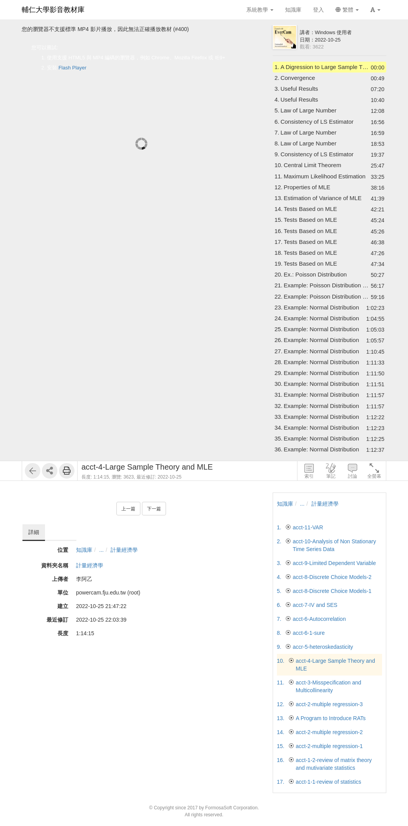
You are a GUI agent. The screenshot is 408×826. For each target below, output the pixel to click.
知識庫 (84, 550)
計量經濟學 (124, 550)
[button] (375, 9)
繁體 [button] (347, 10)
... (101, 550)
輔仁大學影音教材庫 (53, 10)
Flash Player (72, 68)
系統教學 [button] (259, 10)
